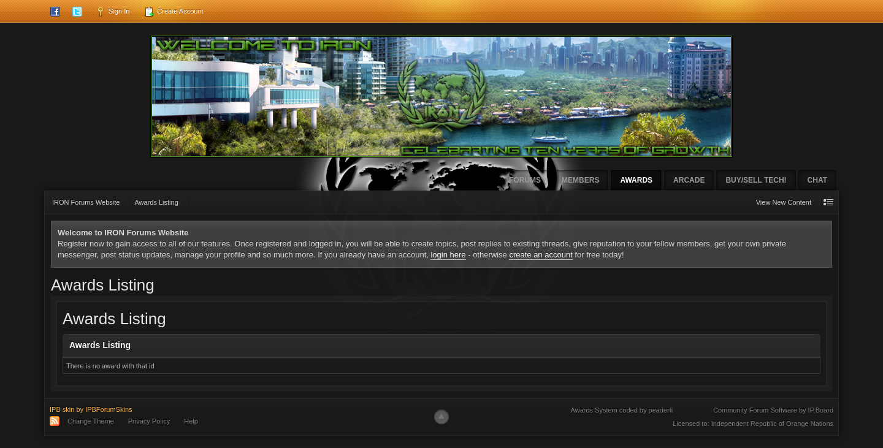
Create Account (173, 12)
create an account (540, 254)
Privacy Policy (149, 421)
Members (580, 180)
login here (447, 254)
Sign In (112, 12)
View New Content (783, 202)
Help (191, 421)
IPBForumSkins (108, 409)
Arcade (689, 180)
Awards (636, 180)
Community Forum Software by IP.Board (773, 410)
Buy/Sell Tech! (755, 180)
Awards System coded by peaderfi (622, 410)
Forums (525, 180)
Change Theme (90, 421)
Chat (817, 180)
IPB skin (62, 409)
